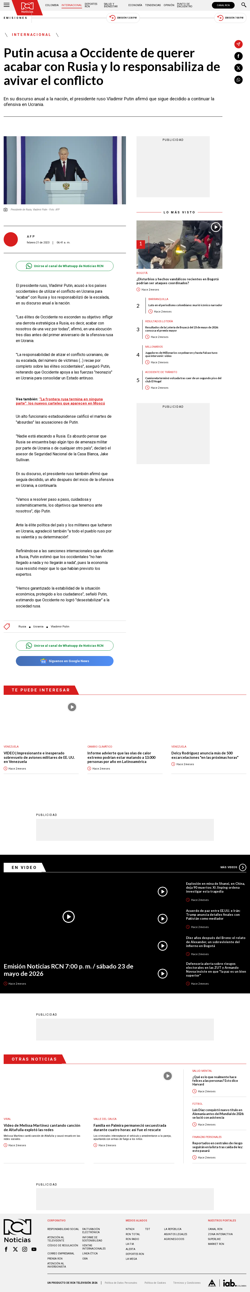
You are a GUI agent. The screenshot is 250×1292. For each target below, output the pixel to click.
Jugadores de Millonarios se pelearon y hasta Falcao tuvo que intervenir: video (181, 354)
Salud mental (202, 1071)
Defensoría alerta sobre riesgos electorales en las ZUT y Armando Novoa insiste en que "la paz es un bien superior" (216, 969)
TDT (147, 1229)
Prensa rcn (54, 1258)
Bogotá (141, 273)
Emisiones (16, 18)
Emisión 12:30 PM (123, 18)
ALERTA (130, 1249)
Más (233, 867)
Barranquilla (158, 299)
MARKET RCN (216, 1244)
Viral (7, 1119)
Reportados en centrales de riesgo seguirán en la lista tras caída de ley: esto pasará (217, 1147)
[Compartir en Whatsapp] (238, 80)
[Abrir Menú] (7, 5)
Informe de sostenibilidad (92, 1239)
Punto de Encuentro (184, 5)
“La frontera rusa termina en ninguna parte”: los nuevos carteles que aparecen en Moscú (60, 401)
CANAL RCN (223, 5)
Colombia (52, 5)
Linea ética (90, 1253)
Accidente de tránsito (161, 372)
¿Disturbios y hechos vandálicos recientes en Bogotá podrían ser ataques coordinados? (177, 281)
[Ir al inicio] (27, 7)
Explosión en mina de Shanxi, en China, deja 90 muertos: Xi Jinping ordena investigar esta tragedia (215, 887)
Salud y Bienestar (110, 5)
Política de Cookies (155, 1282)
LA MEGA (131, 1259)
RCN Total (133, 1234)
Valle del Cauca (105, 1119)
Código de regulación (62, 1245)
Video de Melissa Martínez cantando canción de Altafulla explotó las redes (42, 1127)
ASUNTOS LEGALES (175, 1234)
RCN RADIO (132, 1239)
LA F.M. (130, 1244)
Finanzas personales (206, 1137)
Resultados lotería (159, 321)
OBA (85, 1258)
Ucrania (38, 626)
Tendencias (153, 5)
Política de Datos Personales (121, 1282)
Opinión (169, 5)
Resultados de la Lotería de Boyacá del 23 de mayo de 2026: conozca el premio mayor (182, 329)
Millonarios (154, 346)
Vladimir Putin (60, 626)
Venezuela (11, 746)
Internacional (72, 5)
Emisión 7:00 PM (230, 18)
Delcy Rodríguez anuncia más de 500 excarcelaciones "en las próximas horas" (205, 755)
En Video (24, 867)
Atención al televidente (55, 1239)
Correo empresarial (60, 1253)
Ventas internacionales (93, 1247)
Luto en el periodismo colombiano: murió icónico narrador (185, 305)
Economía (135, 5)
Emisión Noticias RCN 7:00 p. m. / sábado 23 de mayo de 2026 (68, 969)
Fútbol (197, 1103)
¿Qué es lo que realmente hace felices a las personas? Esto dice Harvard (215, 1080)
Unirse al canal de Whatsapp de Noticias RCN (64, 266)
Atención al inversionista (56, 1265)
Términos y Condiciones (187, 1282)
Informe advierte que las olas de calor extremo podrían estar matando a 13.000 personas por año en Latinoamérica (121, 757)
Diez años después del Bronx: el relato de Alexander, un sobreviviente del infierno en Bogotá (215, 942)
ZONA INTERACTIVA (220, 1234)
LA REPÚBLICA (172, 1229)
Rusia (22, 626)
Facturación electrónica (91, 1231)
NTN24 (130, 1229)
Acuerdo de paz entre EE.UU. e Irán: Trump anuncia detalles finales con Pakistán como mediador (213, 914)
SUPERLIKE (214, 1239)
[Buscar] (243, 5)
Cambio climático (99, 746)
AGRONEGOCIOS (174, 1239)
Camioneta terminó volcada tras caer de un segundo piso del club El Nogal (183, 379)
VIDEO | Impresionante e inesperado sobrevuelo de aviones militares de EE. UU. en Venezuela (39, 757)
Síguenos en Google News (64, 661)
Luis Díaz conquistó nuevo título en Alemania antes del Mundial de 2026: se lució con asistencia (218, 1113)
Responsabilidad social (63, 1229)
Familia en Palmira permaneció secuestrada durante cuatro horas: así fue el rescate (130, 1127)
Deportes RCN (91, 5)
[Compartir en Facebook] (238, 56)
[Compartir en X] (238, 68)
